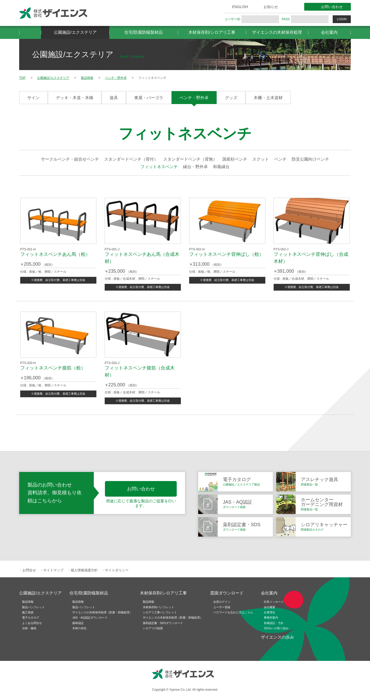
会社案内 (329, 32)
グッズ (231, 97)
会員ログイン (221, 601)
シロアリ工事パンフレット (160, 612)
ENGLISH (240, 7)
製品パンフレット (33, 607)
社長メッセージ (274, 601)
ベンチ (280, 159)
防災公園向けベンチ (310, 159)
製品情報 (27, 601)
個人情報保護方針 (84, 570)
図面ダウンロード (227, 593)
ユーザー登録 (221, 607)
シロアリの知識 (153, 628)
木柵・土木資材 (268, 97)
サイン (33, 97)
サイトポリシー (117, 570)
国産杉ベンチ (234, 159)
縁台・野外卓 (195, 167)
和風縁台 (221, 167)
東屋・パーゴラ (148, 97)
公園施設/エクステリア (75, 32)
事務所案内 (271, 617)
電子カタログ (30, 617)
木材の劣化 (79, 628)
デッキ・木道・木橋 (74, 97)
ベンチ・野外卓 (194, 97)
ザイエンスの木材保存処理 (277, 32)
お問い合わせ (332, 7)
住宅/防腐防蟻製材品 (143, 32)
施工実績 (27, 612)
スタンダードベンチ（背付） (131, 159)
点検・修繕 (29, 628)
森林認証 (78, 623)
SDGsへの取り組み (276, 628)
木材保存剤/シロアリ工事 (211, 32)
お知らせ (271, 7)
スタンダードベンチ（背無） (190, 159)
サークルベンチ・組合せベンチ (70, 159)
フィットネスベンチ (159, 167)
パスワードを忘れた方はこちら (233, 612)
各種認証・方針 (274, 623)
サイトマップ (53, 570)
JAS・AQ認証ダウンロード (89, 617)
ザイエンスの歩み (277, 637)
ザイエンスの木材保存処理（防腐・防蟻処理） (102, 612)
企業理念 (269, 612)
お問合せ (29, 570)
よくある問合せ (32, 623)
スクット (260, 159)
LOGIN (341, 19)
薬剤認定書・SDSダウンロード (163, 623)
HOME (30, 32)
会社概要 (269, 607)
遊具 (114, 97)
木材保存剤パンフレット (158, 607)
